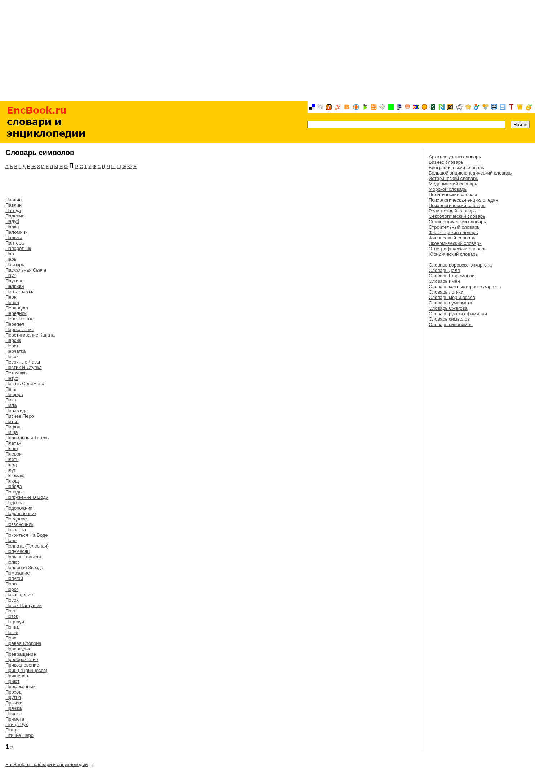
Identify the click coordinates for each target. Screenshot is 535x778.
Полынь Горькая (23, 556)
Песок (11, 356)
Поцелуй (14, 621)
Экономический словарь (455, 243)
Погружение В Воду (26, 497)
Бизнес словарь (446, 162)
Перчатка (15, 351)
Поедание (16, 519)
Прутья (13, 697)
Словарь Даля (444, 270)
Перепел (14, 324)
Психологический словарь (457, 205)
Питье (12, 421)
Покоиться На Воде (26, 535)
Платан (13, 443)
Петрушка (16, 372)
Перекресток (19, 318)
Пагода (13, 210)
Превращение (20, 654)
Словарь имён (444, 281)
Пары (11, 259)
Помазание (17, 573)
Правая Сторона (23, 643)
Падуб (12, 221)
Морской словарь (448, 189)
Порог (11, 589)
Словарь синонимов (451, 324)
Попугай (14, 578)
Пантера (14, 243)
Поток (11, 616)
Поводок (14, 492)
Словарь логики (446, 292)
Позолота (15, 529)
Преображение (21, 659)
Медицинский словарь (453, 183)
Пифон (13, 427)
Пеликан (14, 286)
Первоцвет (17, 308)
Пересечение (19, 329)
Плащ (11, 448)
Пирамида (16, 410)
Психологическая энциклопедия (463, 200)
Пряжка (13, 708)
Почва (12, 627)
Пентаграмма (20, 291)
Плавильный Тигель (27, 437)
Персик (13, 340)
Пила (11, 405)
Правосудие (18, 648)
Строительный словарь (454, 227)
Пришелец (16, 675)
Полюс (12, 562)
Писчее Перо (19, 416)
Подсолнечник (20, 513)
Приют (12, 681)
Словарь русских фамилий (458, 313)
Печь (10, 389)
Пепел (12, 302)
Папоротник (18, 248)
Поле (11, 540)
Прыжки (14, 703)
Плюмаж (14, 475)
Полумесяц (17, 551)
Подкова (14, 502)
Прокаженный (20, 686)
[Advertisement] (268, 50)
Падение (14, 216)
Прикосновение (22, 665)
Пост (10, 611)
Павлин (13, 199)
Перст (11, 345)
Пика (10, 400)
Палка (12, 226)
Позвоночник (19, 524)
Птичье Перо (19, 735)
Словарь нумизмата (450, 303)
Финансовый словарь (452, 238)
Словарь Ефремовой (451, 275)
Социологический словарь (457, 221)
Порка (12, 583)
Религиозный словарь (452, 211)
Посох (12, 600)
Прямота (14, 719)
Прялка (13, 713)
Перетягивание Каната (30, 335)
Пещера (14, 394)
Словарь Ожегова (448, 308)
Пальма (13, 237)
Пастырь (14, 264)
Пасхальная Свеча (25, 270)
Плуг (10, 470)
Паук (10, 275)
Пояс (10, 638)
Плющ (12, 481)
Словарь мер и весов (452, 297)
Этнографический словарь (458, 248)
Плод (11, 464)
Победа (13, 486)
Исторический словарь (453, 178)
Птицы (12, 730)
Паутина (14, 280)
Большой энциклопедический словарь (470, 173)
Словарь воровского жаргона (460, 265)
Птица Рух (16, 724)
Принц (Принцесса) (26, 670)
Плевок (13, 454)
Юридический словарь (453, 254)
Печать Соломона (24, 383)
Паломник (16, 232)
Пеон (11, 297)
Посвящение (19, 594)
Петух (11, 378)
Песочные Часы (22, 362)
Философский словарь (453, 232)
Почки (11, 632)
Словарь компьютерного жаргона (465, 286)
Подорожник (18, 508)
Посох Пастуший (23, 605)
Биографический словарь (456, 167)
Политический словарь (453, 194)
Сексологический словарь (457, 216)
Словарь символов (449, 319)
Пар (9, 253)
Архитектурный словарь (455, 156)
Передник (15, 313)
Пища (11, 432)
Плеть (11, 459)
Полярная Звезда (24, 567)
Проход (13, 692)
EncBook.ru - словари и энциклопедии (46, 764)
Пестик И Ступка (23, 367)
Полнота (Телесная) (27, 546)
